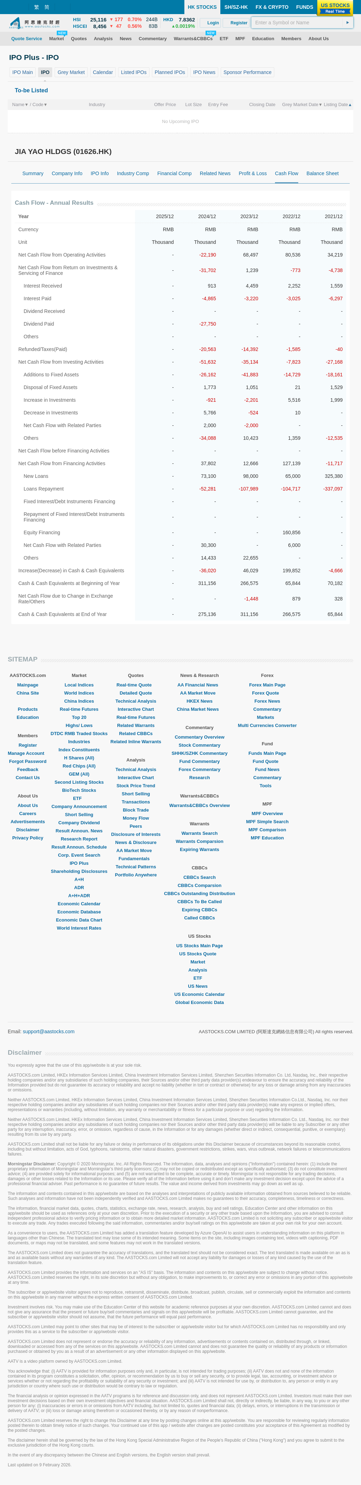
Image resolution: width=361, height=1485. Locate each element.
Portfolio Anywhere (136, 874)
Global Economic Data (199, 1002)
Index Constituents (79, 749)
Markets (267, 717)
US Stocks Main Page (199, 945)
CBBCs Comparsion (199, 885)
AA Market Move (135, 850)
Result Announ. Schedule (79, 847)
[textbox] (302, 22)
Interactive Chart (136, 709)
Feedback (27, 769)
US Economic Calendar (200, 994)
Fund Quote (267, 761)
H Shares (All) (79, 757)
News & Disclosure (136, 842)
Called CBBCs (199, 917)
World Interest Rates (79, 928)
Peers (136, 826)
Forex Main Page (267, 685)
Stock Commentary (199, 745)
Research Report (79, 839)
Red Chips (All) (79, 766)
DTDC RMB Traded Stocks (79, 733)
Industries (79, 741)
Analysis (199, 970)
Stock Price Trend (135, 785)
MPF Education (267, 837)
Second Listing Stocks (79, 782)
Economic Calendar (79, 903)
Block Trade (136, 810)
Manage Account (28, 753)
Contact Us (28, 777)
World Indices (79, 693)
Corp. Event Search (79, 855)
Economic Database (79, 911)
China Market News (199, 709)
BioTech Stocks (79, 790)
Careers (27, 813)
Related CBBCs (136, 733)
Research (199, 777)
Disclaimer (27, 829)
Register (28, 745)
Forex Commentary (199, 769)
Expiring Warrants (199, 849)
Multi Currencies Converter (267, 725)
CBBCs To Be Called (199, 901)
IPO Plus (79, 863)
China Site (28, 693)
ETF (79, 798)
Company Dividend (79, 822)
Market (199, 962)
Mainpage (27, 685)
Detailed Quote (136, 693)
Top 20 (79, 717)
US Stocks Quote (199, 953)
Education (28, 717)
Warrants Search (200, 833)
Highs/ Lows (79, 725)
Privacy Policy (27, 837)
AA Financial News (199, 685)
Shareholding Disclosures (79, 871)
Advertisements (28, 821)
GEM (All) (79, 774)
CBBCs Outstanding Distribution (199, 893)
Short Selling (79, 814)
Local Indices (79, 685)
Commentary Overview (200, 737)
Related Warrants (135, 725)
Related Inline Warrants (135, 741)
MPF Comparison (267, 829)
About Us (28, 805)
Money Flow (136, 818)
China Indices (79, 701)
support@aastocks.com (49, 1031)
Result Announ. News (79, 830)
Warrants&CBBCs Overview (199, 805)
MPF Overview (267, 813)
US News (199, 986)
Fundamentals (135, 858)
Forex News (267, 701)
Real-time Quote (136, 685)
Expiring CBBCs (199, 909)
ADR (79, 887)
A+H (79, 879)
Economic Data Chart (79, 920)
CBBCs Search (199, 877)
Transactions (136, 802)
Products (28, 709)
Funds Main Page (267, 753)
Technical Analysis (136, 701)
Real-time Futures (79, 709)
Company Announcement (79, 806)
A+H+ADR (79, 895)
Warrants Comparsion (199, 841)
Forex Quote (267, 693)
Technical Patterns (136, 866)
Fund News (267, 769)
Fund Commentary (199, 761)
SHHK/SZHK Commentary (200, 753)
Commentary (267, 709)
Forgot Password (28, 761)
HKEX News (199, 701)
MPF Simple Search (267, 821)
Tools (267, 785)
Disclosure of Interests (135, 834)
